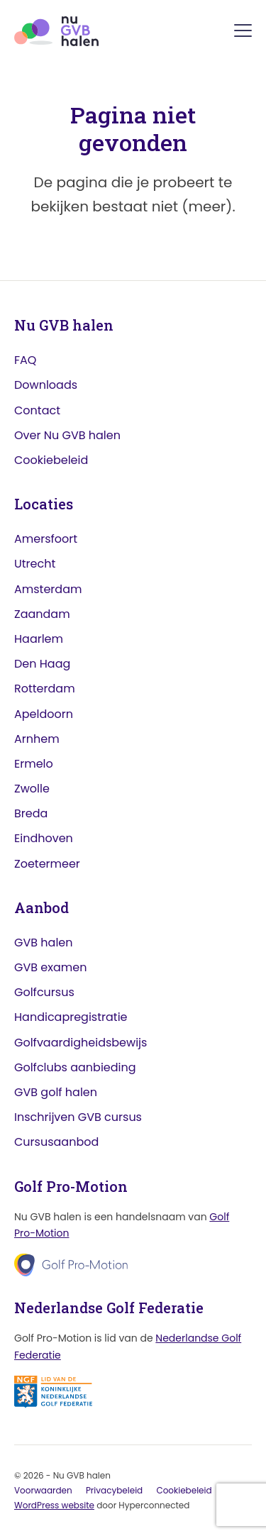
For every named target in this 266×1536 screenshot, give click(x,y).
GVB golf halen (55, 1092)
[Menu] (243, 33)
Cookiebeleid (51, 460)
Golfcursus (44, 992)
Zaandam (42, 614)
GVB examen (50, 967)
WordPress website (54, 1505)
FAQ (25, 360)
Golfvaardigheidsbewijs (80, 1042)
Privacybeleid (114, 1490)
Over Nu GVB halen (67, 435)
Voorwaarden (43, 1490)
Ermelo (33, 764)
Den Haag (42, 664)
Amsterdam (48, 589)
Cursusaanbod (56, 1142)
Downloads (45, 385)
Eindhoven (43, 838)
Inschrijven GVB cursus (78, 1117)
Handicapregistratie (71, 1017)
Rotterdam (44, 688)
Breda (31, 813)
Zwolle (32, 788)
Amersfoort (45, 539)
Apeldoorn (43, 714)
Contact (37, 410)
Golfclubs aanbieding (75, 1067)
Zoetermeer (47, 864)
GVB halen (43, 942)
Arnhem (37, 739)
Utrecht (34, 564)
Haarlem (38, 639)
